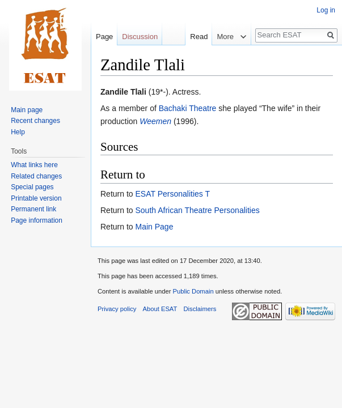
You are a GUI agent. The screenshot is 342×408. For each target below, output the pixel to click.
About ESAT (160, 308)
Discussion (140, 36)
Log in (325, 10)
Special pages (32, 187)
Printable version (36, 198)
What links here (34, 165)
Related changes (36, 176)
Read (191, 36)
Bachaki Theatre (188, 108)
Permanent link (33, 209)
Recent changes (35, 121)
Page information (36, 220)
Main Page (154, 226)
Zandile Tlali (123, 91)
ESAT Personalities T (172, 193)
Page (104, 36)
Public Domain (192, 291)
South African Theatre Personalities (197, 210)
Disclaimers (200, 308)
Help (18, 132)
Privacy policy (117, 308)
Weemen (155, 121)
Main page (27, 110)
